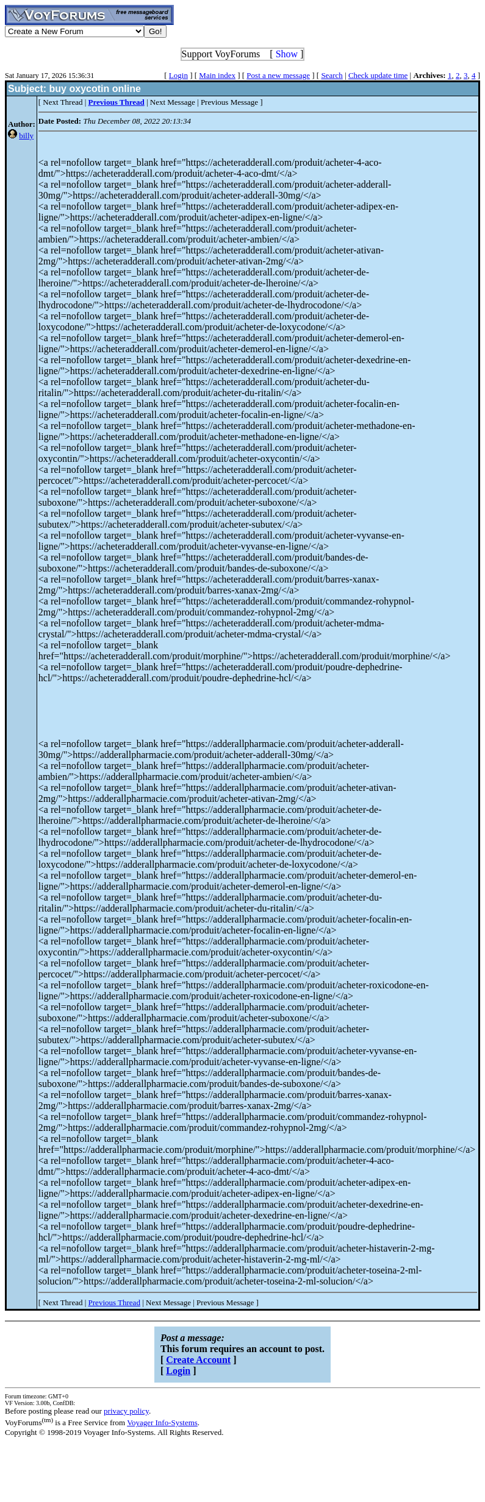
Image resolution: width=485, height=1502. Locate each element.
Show (287, 54)
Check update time (378, 75)
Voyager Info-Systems (162, 1422)
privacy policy (126, 1410)
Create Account (198, 1360)
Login (178, 75)
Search (331, 75)
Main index (217, 75)
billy (26, 135)
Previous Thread (114, 1302)
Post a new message (278, 75)
